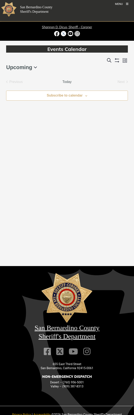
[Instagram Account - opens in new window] (77, 33)
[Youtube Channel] (73, 351)
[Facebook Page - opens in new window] (57, 33)
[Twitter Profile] (59, 351)
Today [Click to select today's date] (66, 82)
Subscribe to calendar (65, 95)
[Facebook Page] (47, 351)
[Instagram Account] (86, 351)
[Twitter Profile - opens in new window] (63, 33)
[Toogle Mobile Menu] (121, 3)
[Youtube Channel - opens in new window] (70, 33)
